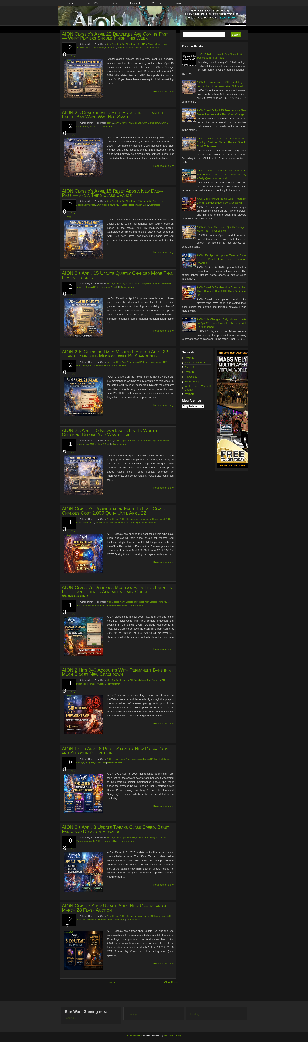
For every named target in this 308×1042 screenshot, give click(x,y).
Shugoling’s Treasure (95, 762)
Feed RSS (92, 3)
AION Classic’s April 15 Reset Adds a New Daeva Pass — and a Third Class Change (112, 193)
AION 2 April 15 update (140, 283)
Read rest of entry (163, 91)
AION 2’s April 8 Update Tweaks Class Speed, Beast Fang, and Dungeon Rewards (115, 829)
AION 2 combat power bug (143, 440)
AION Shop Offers (103, 919)
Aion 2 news (81, 365)
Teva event (122, 605)
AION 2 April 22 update (125, 362)
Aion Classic (113, 44)
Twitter (113, 3)
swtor (179, 3)
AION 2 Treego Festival (79, 287)
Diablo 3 (189, 367)
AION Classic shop (85, 919)
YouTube (156, 3)
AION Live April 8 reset (159, 759)
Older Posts (171, 982)
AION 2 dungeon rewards (83, 841)
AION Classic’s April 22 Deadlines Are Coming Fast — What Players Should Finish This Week (115, 36)
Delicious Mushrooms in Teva (90, 605)
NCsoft (93, 126)
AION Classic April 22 (130, 44)
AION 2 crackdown (151, 123)
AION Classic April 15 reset (133, 201)
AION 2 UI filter (94, 444)
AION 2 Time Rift (80, 126)
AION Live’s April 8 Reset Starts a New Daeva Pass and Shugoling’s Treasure (115, 750)
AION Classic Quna (85, 522)
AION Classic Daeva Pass (82, 205)
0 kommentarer (152, 47)
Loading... (70, 1017)
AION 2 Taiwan (95, 365)
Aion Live (142, 759)
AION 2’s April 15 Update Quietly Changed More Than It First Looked (117, 275)
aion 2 (110, 123)
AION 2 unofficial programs (83, 684)
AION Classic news (95, 47)
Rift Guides (191, 376)
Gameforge (110, 47)
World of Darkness (195, 362)
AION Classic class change (155, 44)
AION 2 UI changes (100, 287)
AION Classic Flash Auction (133, 916)
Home (70, 3)
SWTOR (189, 357)
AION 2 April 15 (121, 440)
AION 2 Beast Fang (145, 837)
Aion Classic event (156, 519)
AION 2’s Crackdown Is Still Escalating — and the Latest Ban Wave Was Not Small (114, 114)
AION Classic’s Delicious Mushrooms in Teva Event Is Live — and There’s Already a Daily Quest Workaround (117, 591)
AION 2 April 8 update (124, 837)
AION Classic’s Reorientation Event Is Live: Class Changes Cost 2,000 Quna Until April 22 (113, 511)
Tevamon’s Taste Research (130, 47)
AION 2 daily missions (148, 362)
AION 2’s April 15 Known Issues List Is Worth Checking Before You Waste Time (109, 432)
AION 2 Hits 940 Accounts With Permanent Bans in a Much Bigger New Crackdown (116, 672)
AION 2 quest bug (77, 444)
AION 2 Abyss (120, 123)
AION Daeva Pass (116, 759)
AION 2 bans (135, 123)
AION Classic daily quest (132, 602)
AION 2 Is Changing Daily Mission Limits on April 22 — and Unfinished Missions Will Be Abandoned (115, 353)
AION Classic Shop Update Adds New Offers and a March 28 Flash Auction (114, 908)
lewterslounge (192, 381)
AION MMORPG (134, 1035)
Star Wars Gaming (173, 1035)
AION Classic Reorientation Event (132, 205)
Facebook (135, 3)
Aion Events (131, 759)
